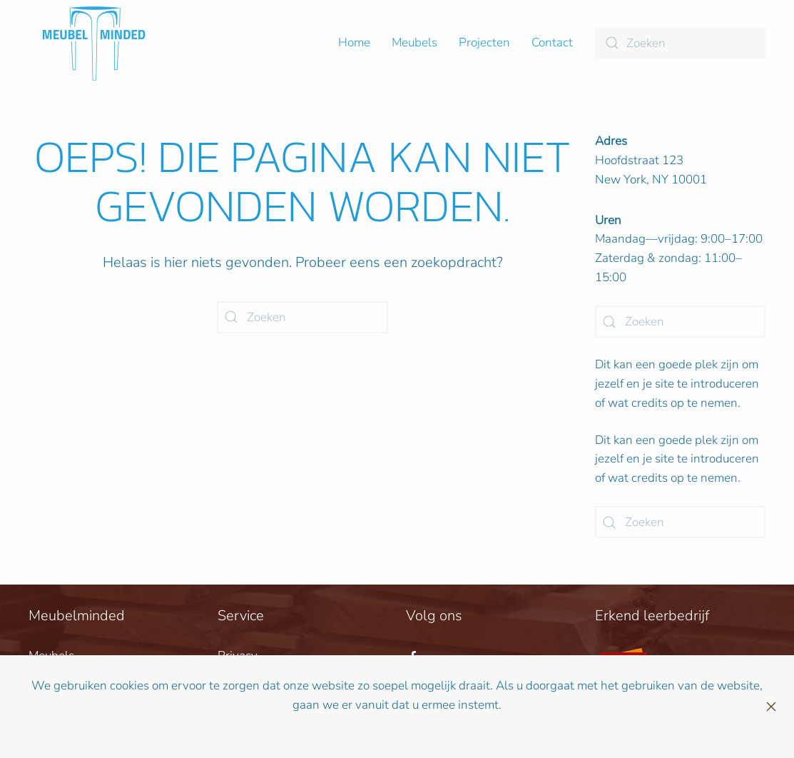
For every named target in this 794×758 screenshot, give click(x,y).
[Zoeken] (679, 43)
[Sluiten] (771, 707)
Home (354, 42)
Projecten (484, 42)
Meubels (414, 42)
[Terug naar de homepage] (94, 43)
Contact (552, 42)
